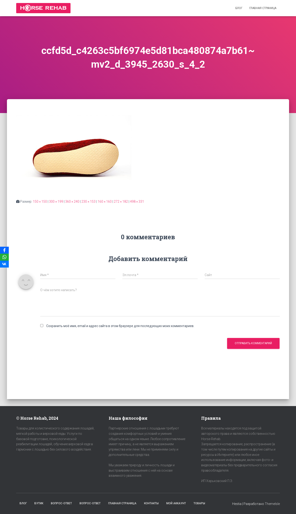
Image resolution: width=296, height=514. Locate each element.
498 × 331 (137, 201)
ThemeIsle (272, 504)
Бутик (38, 503)
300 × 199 (56, 201)
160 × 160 (105, 201)
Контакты (151, 503)
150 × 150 (40, 201)
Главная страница (262, 8)
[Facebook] (4, 250)
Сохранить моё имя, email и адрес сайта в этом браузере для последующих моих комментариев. (120, 326)
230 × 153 (88, 201)
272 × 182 (121, 201)
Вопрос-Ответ (61, 503)
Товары (199, 503)
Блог (238, 8)
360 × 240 (72, 201)
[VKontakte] (4, 264)
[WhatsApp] (4, 257)
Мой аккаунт (176, 503)
